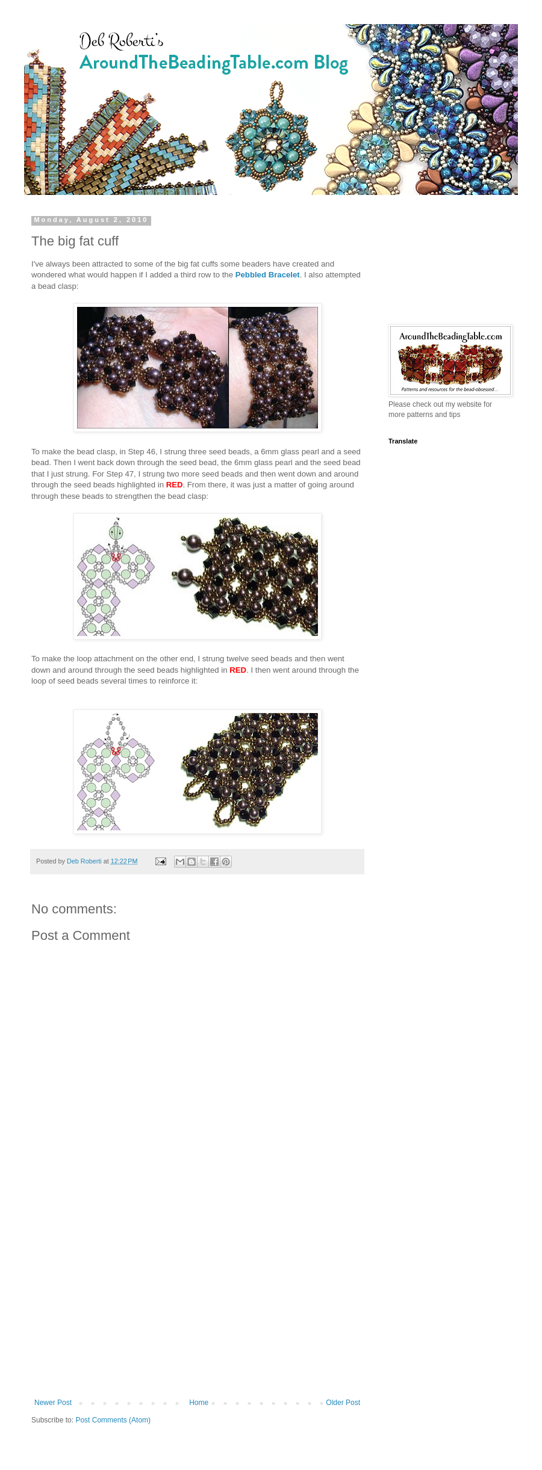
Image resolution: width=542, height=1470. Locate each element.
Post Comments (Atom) (113, 1420)
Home (198, 1402)
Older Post (343, 1402)
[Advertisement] (197, 1299)
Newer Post (53, 1402)
